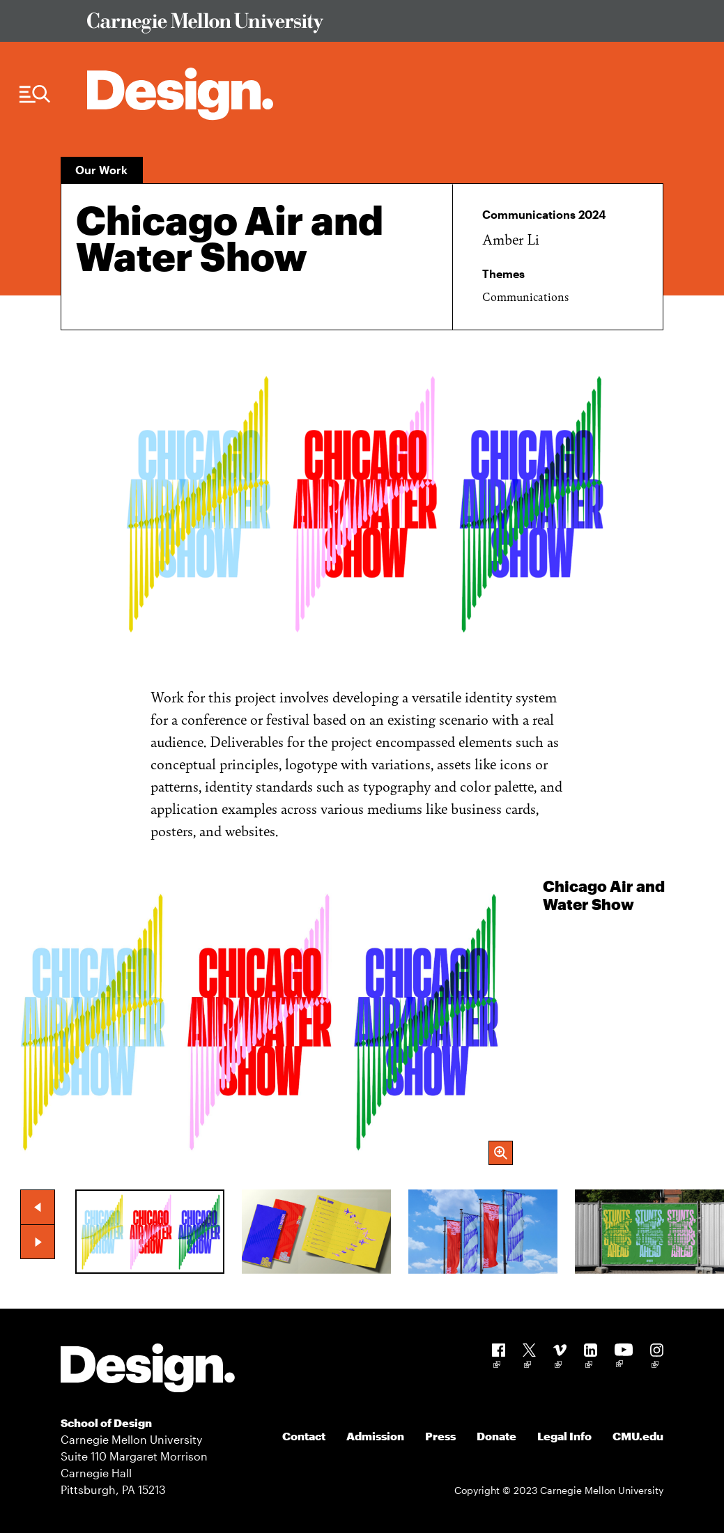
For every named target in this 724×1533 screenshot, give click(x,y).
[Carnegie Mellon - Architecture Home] (180, 94)
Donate (496, 1435)
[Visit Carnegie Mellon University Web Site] (368, 25)
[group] (362, 1021)
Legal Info (564, 1435)
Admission (375, 1435)
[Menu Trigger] (34, 94)
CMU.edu (638, 1435)
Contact (303, 1435)
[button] (37, 1206)
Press (440, 1435)
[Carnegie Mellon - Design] (148, 1370)
